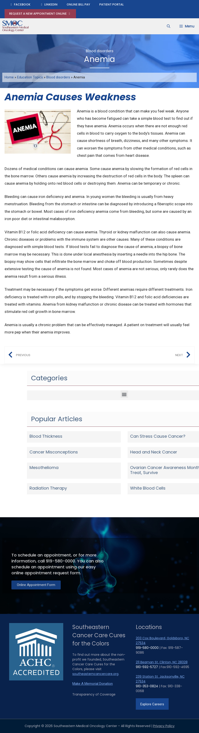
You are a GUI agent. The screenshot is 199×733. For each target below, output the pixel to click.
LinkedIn (48, 4)
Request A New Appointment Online (40, 13)
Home (9, 77)
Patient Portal (111, 4)
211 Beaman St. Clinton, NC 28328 (162, 662)
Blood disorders (99, 50)
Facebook (19, 4)
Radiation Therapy (170, 488)
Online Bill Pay (78, 4)
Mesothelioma (165, 467)
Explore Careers (152, 704)
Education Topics (30, 77)
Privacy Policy (164, 726)
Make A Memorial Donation (92, 684)
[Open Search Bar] (168, 26)
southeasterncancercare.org (95, 674)
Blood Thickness (167, 436)
